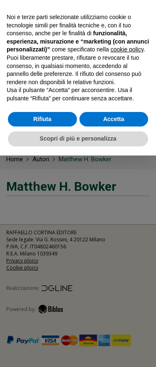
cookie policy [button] (127, 49)
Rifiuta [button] (42, 119)
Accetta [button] (113, 119)
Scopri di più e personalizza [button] (78, 138)
